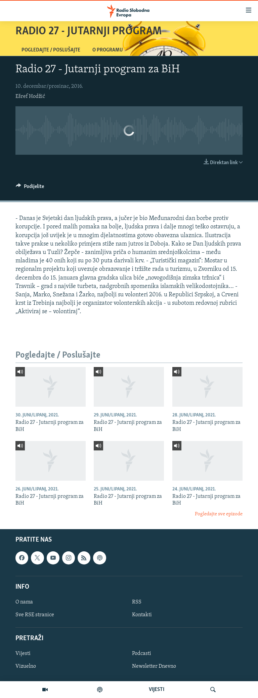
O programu (107, 50)
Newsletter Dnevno (154, 666)
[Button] (30, 188)
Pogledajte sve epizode (219, 514)
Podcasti (141, 654)
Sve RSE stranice (34, 615)
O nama (24, 602)
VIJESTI (156, 689)
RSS (136, 602)
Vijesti (23, 654)
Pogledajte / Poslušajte (51, 50)
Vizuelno (25, 666)
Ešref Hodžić (30, 96)
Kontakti (142, 615)
